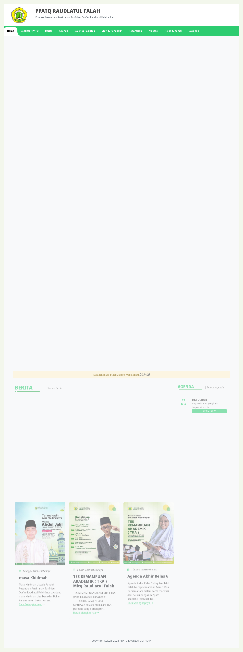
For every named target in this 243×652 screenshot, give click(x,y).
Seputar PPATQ (30, 30)
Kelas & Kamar (173, 30)
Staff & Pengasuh (111, 30)
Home (10, 30)
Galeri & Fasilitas (85, 30)
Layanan (194, 30)
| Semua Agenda (214, 567)
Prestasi (153, 30)
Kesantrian (135, 30)
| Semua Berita (53, 568)
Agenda (63, 30)
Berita (48, 30)
